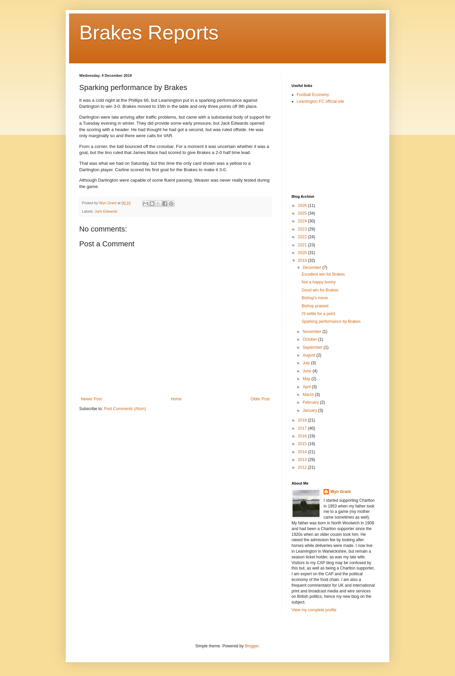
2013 (303, 459)
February (311, 402)
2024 (303, 221)
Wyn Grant (340, 491)
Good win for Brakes (320, 290)
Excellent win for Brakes (323, 274)
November (313, 331)
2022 (303, 237)
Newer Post (91, 399)
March (309, 394)
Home (176, 399)
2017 (303, 428)
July (307, 363)
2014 (303, 452)
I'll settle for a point (318, 313)
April (307, 387)
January (310, 410)
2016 (303, 436)
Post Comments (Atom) (125, 408)
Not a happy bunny (319, 282)
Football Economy (313, 94)
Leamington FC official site (320, 101)
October (310, 339)
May (307, 378)
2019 (303, 260)
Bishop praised (315, 306)
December (313, 267)
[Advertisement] (325, 149)
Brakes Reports (149, 32)
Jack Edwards (106, 211)
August (309, 355)
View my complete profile (314, 610)
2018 (303, 420)
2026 (303, 205)
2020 (303, 252)
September (313, 347)
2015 (303, 443)
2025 (303, 213)
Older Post (260, 399)
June (307, 371)
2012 (303, 467)
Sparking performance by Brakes (331, 321)
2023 (303, 229)
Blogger (252, 646)
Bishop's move (315, 298)
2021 (303, 245)
